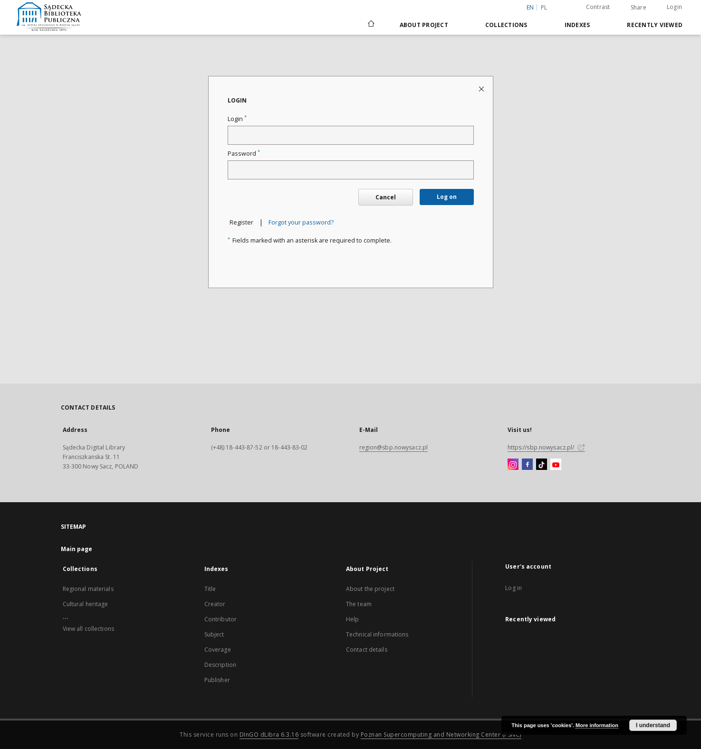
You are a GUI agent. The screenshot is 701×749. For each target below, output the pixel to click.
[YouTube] (555, 464)
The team (359, 604)
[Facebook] (527, 464)
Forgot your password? (301, 222)
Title (210, 589)
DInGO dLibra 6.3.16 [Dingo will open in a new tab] (269, 734)
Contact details (366, 650)
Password (244, 154)
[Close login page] (482, 88)
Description (220, 665)
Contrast (598, 7)
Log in (513, 588)
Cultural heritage (85, 604)
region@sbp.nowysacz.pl (393, 447)
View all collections (88, 629)
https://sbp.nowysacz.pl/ (546, 447)
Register (241, 222)
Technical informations (377, 634)
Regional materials (88, 589)
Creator (215, 604)
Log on (447, 197)
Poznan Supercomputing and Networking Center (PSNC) (441, 734)
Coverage (217, 650)
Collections (506, 25)
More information (597, 725)
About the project (370, 589)
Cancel (385, 197)
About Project (424, 25)
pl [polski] (544, 7)
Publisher (217, 680)
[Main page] (370, 24)
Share (638, 7)
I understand (653, 725)
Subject (214, 634)
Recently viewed (654, 25)
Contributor (220, 619)
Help (352, 619)
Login (674, 7)
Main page (77, 549)
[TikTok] (541, 464)
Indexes (577, 25)
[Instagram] (513, 464)
